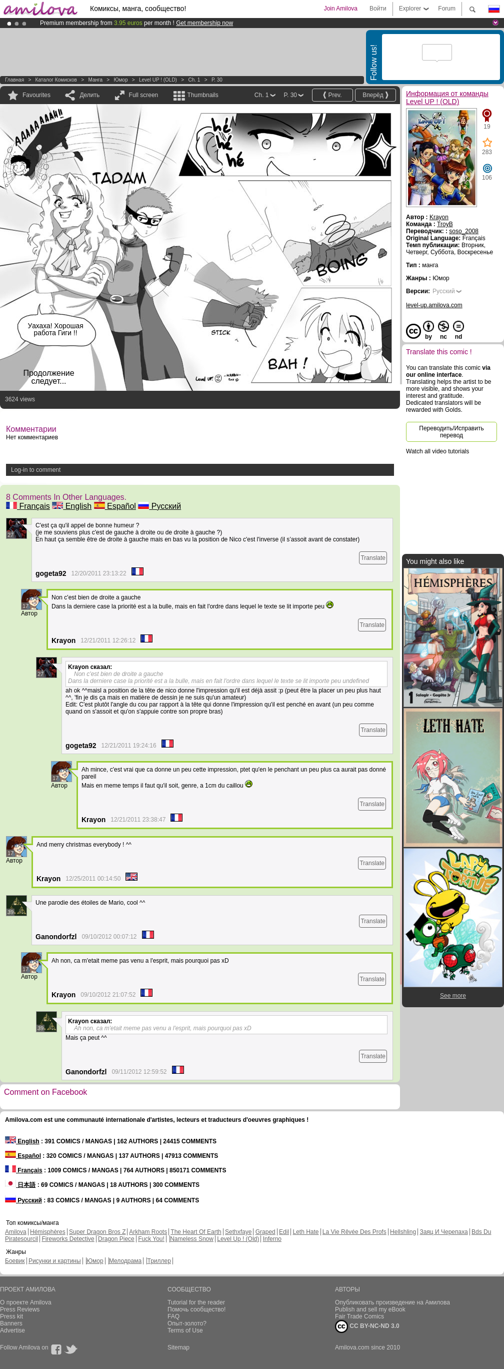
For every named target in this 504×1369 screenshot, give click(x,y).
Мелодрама (125, 1260)
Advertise (12, 1330)
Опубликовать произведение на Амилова (392, 1302)
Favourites (36, 95)
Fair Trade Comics (359, 1316)
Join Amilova (341, 8)
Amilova (15, 1231)
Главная (14, 80)
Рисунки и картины (54, 1260)
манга (95, 80)
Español (115, 506)
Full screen (143, 95)
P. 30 (217, 80)
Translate (373, 557)
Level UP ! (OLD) (158, 80)
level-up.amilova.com (434, 305)
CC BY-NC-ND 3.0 (367, 1326)
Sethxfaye (238, 1231)
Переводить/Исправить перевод (451, 432)
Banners (11, 1323)
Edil (284, 1231)
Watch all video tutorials (437, 451)
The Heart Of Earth (195, 1231)
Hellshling (403, 1231)
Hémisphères (48, 1231)
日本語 (20, 1184)
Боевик (15, 1260)
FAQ (174, 1316)
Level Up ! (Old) (238, 1238)
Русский (159, 506)
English (72, 506)
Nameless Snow (192, 1238)
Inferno (272, 1238)
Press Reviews (20, 1309)
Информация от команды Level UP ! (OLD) (447, 98)
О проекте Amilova (26, 1302)
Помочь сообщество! (197, 1309)
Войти (378, 8)
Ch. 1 (194, 80)
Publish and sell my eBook (370, 1309)
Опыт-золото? (187, 1323)
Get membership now (204, 23)
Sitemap (179, 1347)
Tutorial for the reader (196, 1302)
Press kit (11, 1316)
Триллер (158, 1260)
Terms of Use (185, 1330)
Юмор (121, 80)
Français (28, 506)
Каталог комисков (56, 80)
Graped (266, 1231)
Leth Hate (305, 1231)
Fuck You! (151, 1238)
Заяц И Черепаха (444, 1231)
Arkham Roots (148, 1231)
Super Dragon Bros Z (97, 1231)
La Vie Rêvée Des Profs (354, 1231)
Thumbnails (203, 95)
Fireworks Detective (68, 1238)
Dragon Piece (116, 1238)
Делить (90, 95)
